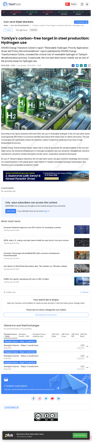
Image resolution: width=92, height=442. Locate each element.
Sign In (46, 211)
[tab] (10, 335)
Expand (84, 292)
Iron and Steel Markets (20, 25)
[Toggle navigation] (87, 4)
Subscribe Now (80, 435)
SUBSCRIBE (11, 211)
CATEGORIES (81, 22)
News (6, 25)
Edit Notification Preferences (46, 315)
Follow (8, 30)
